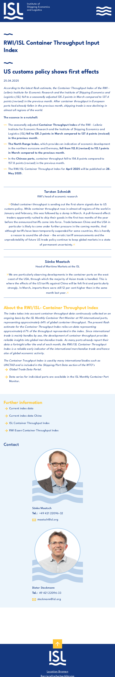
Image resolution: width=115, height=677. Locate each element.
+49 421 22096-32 (51, 513)
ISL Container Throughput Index (29, 423)
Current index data (21, 408)
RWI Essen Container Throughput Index (34, 430)
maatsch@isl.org (47, 519)
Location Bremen (57, 671)
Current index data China (25, 416)
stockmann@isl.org (49, 599)
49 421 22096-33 (50, 593)
